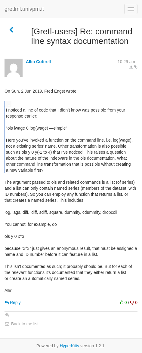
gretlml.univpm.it (24, 9)
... (8, 103)
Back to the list (22, 323)
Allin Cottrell (38, 61)
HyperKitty (69, 345)
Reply (13, 302)
